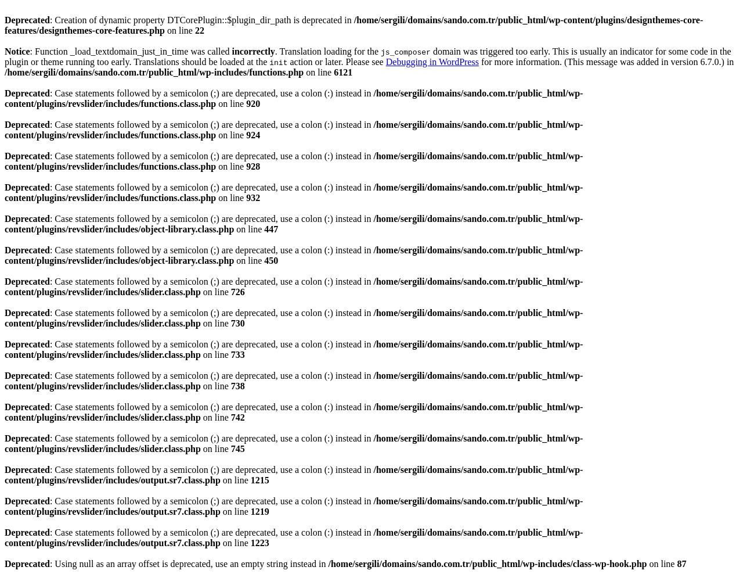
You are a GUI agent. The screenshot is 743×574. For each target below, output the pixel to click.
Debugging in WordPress (432, 62)
